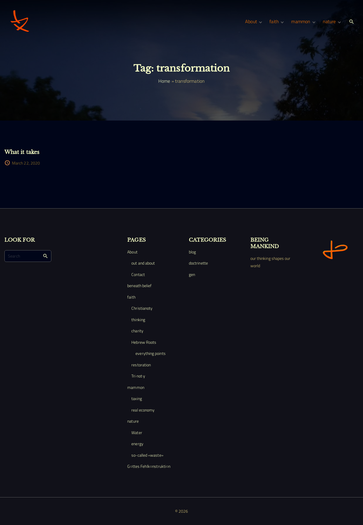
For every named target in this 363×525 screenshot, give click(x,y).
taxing (136, 398)
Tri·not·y (138, 376)
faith (131, 297)
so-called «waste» (147, 455)
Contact (138, 274)
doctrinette (198, 263)
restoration (141, 365)
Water (136, 432)
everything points (150, 353)
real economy (143, 410)
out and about (143, 263)
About (132, 252)
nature (132, 421)
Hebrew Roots (143, 342)
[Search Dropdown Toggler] (352, 22)
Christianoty (141, 308)
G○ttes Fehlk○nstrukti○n (148, 466)
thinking (138, 319)
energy (137, 444)
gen (192, 274)
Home (164, 80)
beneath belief (139, 285)
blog (192, 252)
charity (137, 331)
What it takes (21, 152)
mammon (135, 387)
